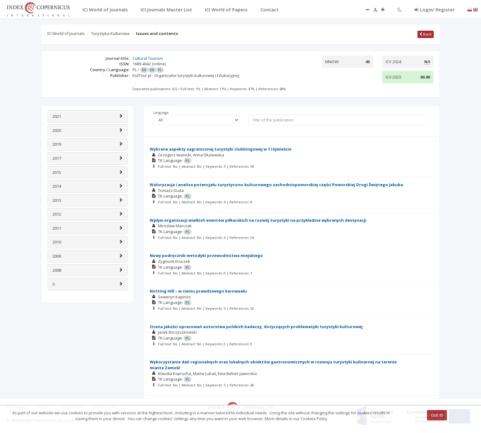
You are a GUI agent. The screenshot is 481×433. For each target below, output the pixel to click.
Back (425, 34)
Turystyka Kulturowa (110, 33)
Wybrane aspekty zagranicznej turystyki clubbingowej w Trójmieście (220, 149)
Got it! (437, 415)
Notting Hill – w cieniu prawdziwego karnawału (198, 291)
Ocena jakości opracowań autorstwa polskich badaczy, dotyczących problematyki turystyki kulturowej (256, 326)
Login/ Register (434, 9)
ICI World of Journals (66, 33)
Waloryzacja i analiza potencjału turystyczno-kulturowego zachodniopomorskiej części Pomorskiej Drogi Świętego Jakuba (276, 184)
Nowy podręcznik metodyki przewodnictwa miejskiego (206, 255)
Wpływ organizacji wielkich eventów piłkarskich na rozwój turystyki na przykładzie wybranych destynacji (258, 220)
